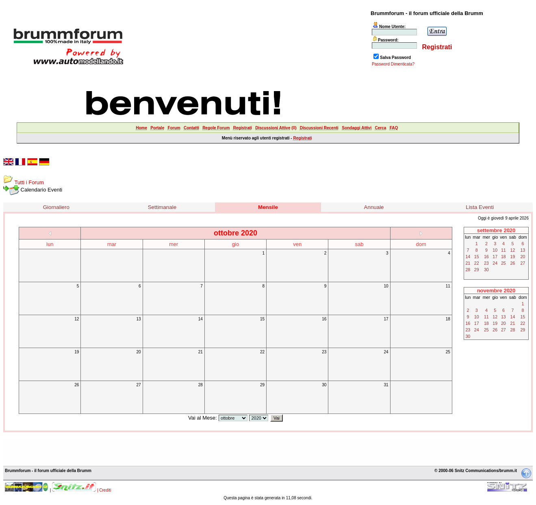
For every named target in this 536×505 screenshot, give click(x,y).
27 (138, 385)
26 (76, 385)
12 (76, 319)
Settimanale (162, 207)
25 (448, 352)
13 (138, 319)
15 (262, 319)
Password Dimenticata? (393, 64)
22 (262, 352)
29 (262, 385)
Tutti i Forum (28, 182)
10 (386, 286)
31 (386, 385)
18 (448, 319)
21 (200, 352)
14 (200, 319)
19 (76, 352)
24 (386, 352)
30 (324, 385)
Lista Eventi (480, 207)
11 (448, 286)
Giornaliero (56, 207)
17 (386, 319)
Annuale (374, 207)
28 (200, 385)
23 (324, 352)
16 (324, 319)
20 (138, 352)
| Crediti (104, 490)
